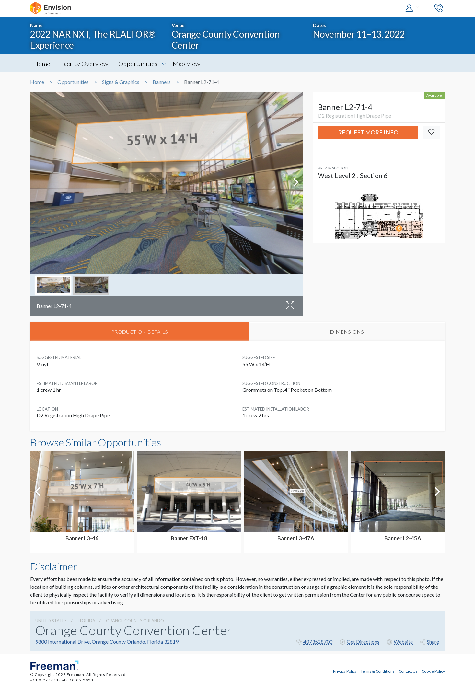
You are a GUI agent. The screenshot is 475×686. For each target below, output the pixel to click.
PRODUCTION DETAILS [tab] (139, 332)
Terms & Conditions (378, 671)
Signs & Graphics (120, 82)
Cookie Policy (433, 671)
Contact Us (408, 671)
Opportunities (139, 63)
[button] (413, 8)
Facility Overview (85, 63)
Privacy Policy (345, 671)
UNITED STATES (51, 620)
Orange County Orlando (135, 620)
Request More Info (368, 132)
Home (41, 63)
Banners (162, 82)
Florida (86, 620)
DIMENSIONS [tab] (347, 332)
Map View (188, 63)
